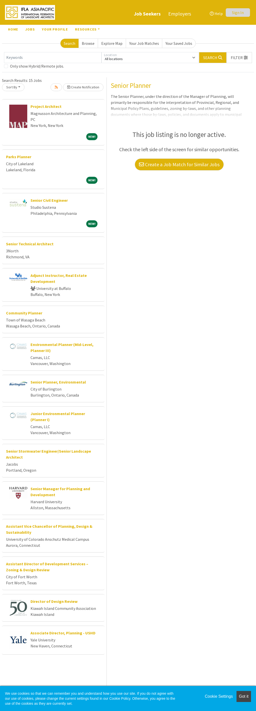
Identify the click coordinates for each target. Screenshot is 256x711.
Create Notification (83, 87)
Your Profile (55, 29)
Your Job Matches (144, 43)
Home (13, 29)
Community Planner (24, 312)
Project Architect (46, 106)
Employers (179, 14)
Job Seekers (147, 14)
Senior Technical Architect (30, 243)
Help (216, 13)
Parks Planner (18, 156)
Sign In (238, 12)
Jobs (30, 29)
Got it (243, 696)
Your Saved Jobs (179, 43)
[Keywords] (53, 57)
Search (69, 43)
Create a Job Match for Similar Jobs (179, 164)
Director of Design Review (54, 601)
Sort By (11, 87)
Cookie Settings (219, 696)
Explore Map (111, 43)
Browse (88, 43)
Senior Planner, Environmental (58, 382)
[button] (239, 57)
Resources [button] (86, 29)
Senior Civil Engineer (49, 200)
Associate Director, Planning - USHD (63, 632)
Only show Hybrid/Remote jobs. (37, 66)
